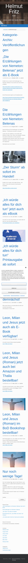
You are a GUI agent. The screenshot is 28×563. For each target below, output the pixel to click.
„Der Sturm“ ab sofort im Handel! (14, 171)
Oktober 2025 (6, 529)
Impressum (22, 295)
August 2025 (5, 531)
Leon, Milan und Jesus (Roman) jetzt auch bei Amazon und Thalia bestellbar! (13, 366)
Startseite (5, 29)
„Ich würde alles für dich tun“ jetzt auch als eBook (13, 517)
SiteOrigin (14, 560)
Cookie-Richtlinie (6, 295)
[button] (26, 267)
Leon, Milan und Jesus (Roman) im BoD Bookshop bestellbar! (14, 423)
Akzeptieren (14, 284)
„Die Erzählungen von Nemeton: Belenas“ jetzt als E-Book (13, 66)
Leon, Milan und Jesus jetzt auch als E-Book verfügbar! (14, 327)
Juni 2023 (5, 535)
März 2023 (5, 539)
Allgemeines (5, 548)
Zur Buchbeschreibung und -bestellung (11, 222)
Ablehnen (14, 288)
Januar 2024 (5, 533)
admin (22, 78)
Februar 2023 (5, 541)
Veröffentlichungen (7, 550)
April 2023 (5, 537)
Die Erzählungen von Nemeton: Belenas (11, 509)
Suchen (4, 497)
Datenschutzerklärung (15, 295)
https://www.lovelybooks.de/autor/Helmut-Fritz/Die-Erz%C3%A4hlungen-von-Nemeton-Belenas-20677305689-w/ (13, 99)
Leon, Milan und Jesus (7, 343)
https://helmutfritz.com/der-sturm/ (10, 188)
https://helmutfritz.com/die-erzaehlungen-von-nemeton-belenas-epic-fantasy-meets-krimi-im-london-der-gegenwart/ (13, 88)
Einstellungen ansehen (14, 292)
